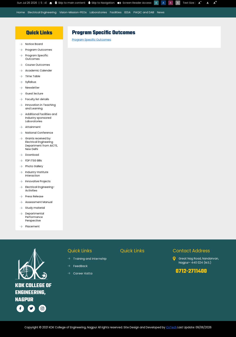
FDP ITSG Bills (33, 160)
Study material (35, 208)
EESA (127, 12)
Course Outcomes (37, 65)
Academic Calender (38, 70)
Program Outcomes (38, 50)
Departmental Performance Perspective (34, 217)
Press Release (34, 196)
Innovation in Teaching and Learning (40, 106)
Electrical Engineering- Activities (40, 188)
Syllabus (30, 82)
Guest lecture (34, 93)
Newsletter (32, 87)
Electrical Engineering (42, 12)
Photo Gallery (34, 166)
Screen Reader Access (137, 3)
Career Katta (82, 273)
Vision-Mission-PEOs (73, 12)
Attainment (33, 127)
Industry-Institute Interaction (36, 173)
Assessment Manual (38, 202)
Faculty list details (37, 99)
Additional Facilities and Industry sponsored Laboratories (41, 117)
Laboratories (98, 12)
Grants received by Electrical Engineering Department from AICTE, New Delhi (41, 144)
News (160, 12)
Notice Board (34, 44)
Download (32, 155)
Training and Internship (90, 259)
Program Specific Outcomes (36, 57)
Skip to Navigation (103, 3)
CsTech (171, 327)
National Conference (39, 133)
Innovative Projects (38, 181)
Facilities (116, 12)
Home (21, 12)
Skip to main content (71, 3)
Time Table (32, 76)
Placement (32, 226)
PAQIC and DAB (143, 12)
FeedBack (80, 266)
